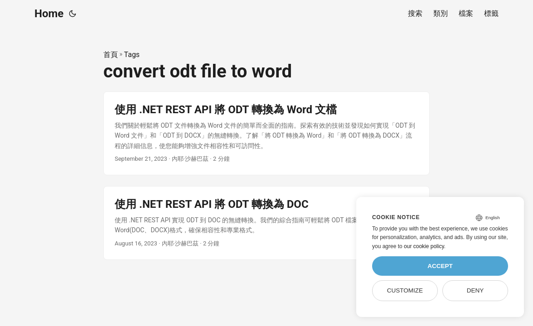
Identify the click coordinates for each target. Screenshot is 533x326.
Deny (475, 290)
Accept (440, 266)
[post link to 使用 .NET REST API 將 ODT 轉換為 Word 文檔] (266, 133)
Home (48, 13)
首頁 (110, 54)
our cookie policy (424, 246)
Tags (132, 54)
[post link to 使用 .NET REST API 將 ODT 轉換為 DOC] (266, 223)
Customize (405, 290)
